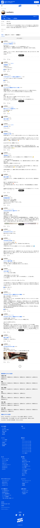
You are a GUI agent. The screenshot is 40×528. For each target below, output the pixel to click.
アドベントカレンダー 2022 (26, 445)
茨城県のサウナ (4, 383)
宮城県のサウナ (22, 377)
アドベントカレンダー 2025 (26, 441)
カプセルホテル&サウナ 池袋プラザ (10, 210)
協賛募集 (3, 445)
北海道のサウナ (4, 377)
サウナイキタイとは (5, 480)
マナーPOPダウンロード (6, 495)
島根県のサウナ (10, 403)
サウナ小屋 (9, 419)
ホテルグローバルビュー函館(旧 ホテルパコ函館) (13, 294)
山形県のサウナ (35, 377)
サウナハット (4, 461)
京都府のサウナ (10, 397)
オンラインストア (5, 458)
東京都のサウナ (35, 383)
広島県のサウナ (22, 403)
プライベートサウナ (19, 419)
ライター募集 (24, 453)
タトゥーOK (17, 418)
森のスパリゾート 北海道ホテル (9, 108)
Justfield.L (10, 12)
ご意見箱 (23, 493)
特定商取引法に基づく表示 (5, 503)
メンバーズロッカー (25, 482)
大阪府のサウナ (16, 397)
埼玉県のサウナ (22, 383)
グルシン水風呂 (20, 416)
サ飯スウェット (4, 463)
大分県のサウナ (28, 409)
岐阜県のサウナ (4, 393)
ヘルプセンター (24, 490)
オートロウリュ (14, 416)
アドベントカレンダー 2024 (26, 442)
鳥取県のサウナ (4, 403)
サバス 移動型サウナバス (26, 466)
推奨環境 (2, 502)
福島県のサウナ (4, 378)
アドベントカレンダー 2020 (26, 448)
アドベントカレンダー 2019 (26, 450)
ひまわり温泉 (6, 271)
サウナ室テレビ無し (4, 418)
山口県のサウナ (28, 403)
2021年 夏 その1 (4, 466)
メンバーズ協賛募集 (5, 496)
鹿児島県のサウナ (4, 411)
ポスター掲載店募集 (5, 493)
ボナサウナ (30, 416)
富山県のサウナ (10, 389)
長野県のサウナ (35, 389)
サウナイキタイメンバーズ (26, 480)
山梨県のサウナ (28, 389)
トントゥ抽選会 (4, 439)
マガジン (23, 439)
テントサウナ (3, 419)
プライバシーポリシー (4, 509)
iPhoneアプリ (4, 483)
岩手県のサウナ (16, 377)
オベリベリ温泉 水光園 (8, 261)
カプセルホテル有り (23, 418)
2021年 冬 (3, 469)
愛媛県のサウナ (10, 405)
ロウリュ (2, 416)
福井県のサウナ (22, 389)
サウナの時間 (24, 472)
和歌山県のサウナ (4, 399)
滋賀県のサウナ (4, 397)
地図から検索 (4, 431)
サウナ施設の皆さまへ (5, 490)
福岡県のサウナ (4, 409)
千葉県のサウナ (28, 383)
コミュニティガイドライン (5, 507)
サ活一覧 (23, 428)
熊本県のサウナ (22, 409)
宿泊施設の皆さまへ (5, 492)
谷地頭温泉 (6, 64)
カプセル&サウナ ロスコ (8, 231)
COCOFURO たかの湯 (8, 240)
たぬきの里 (6, 126)
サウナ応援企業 (24, 470)
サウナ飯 (12, 209)
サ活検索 (3, 432)
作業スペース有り (31, 418)
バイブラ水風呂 (11, 418)
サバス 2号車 (24, 467)
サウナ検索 (4, 428)
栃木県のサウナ (10, 383)
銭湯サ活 (12, 63)
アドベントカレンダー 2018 (26, 451)
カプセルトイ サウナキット (26, 469)
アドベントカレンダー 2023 (26, 444)
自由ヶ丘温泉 (9, 23)
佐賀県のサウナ (10, 409)
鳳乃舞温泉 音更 (7, 198)
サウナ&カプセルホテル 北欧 (9, 346)
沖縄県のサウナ (11, 411)
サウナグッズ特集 (5, 460)
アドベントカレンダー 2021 (26, 447)
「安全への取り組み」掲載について (8, 498)
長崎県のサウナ (16, 409)
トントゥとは (4, 441)
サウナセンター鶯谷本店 (8, 43)
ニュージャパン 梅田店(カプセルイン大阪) (11, 87)
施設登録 (3, 434)
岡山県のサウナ (16, 403)
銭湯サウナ (26, 416)
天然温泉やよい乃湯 (7, 133)
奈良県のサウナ (28, 397)
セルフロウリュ (8, 416)
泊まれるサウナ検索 (5, 429)
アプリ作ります (24, 463)
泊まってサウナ (24, 473)
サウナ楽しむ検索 (25, 464)
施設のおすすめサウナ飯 (26, 461)
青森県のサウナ (10, 377)
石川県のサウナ (16, 389)
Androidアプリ (4, 485)
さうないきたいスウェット (6, 464)
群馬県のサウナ (16, 383)
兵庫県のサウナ (22, 397)
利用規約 (2, 505)
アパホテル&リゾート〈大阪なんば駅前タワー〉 (13, 76)
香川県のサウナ (4, 405)
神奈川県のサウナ (4, 384)
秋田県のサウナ (28, 377)
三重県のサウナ (22, 393)
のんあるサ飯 (24, 460)
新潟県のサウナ (4, 389)
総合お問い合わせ (25, 492)
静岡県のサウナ (10, 393)
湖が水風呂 (13, 419)
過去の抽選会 (4, 444)
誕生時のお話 (4, 482)
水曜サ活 (12, 42)
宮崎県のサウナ (35, 409)
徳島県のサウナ (35, 403)
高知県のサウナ (16, 405)
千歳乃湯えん (6, 155)
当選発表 (3, 442)
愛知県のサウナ (16, 393)
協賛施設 (23, 483)
